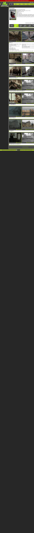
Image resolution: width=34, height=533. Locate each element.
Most (10, 42)
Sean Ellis (20, 13)
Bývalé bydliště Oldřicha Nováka (16, 90)
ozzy (14, 47)
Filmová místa (16, 26)
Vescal (15, 48)
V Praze (11, 64)
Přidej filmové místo (28, 22)
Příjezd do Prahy (13, 77)
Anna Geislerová (30, 14)
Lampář (11, 130)
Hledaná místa (20, 26)
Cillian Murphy (21, 14)
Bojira (18, 49)
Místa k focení (29, 26)
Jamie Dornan (25, 14)
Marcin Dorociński (24, 15)
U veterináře (12, 104)
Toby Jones (20, 15)
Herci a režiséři (28, 5)
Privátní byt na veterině (14, 144)
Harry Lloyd (29, 15)
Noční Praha (12, 117)
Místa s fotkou (25, 26)
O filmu (11, 25)
